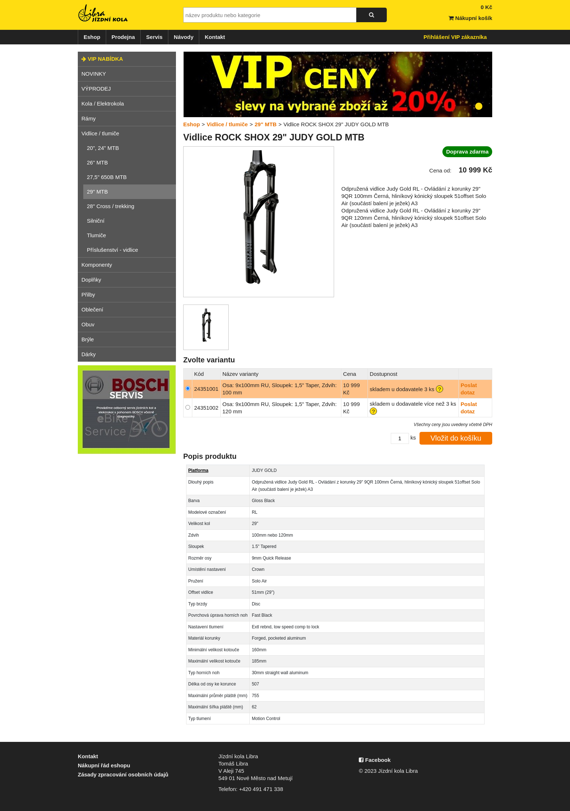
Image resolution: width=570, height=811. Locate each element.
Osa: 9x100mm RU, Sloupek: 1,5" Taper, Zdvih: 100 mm (279, 388)
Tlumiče (96, 235)
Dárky (88, 354)
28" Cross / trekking (110, 206)
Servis (154, 37)
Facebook (374, 760)
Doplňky (91, 280)
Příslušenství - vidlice (112, 250)
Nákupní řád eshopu (104, 765)
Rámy (88, 118)
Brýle (87, 339)
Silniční (95, 221)
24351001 (206, 389)
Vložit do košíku (455, 438)
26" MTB (97, 162)
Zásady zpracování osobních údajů (123, 774)
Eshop (92, 37)
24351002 (206, 408)
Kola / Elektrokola (102, 103)
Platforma (198, 470)
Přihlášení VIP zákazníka (455, 37)
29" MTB (97, 191)
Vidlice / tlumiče (100, 133)
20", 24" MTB (103, 148)
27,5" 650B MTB (107, 177)
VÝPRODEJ (96, 89)
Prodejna (123, 37)
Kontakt (215, 37)
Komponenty (96, 265)
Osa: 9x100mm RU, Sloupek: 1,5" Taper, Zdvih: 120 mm (279, 407)
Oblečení (92, 309)
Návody (183, 37)
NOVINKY (93, 74)
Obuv (88, 324)
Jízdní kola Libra (103, 13)
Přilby (88, 294)
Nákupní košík (470, 18)
